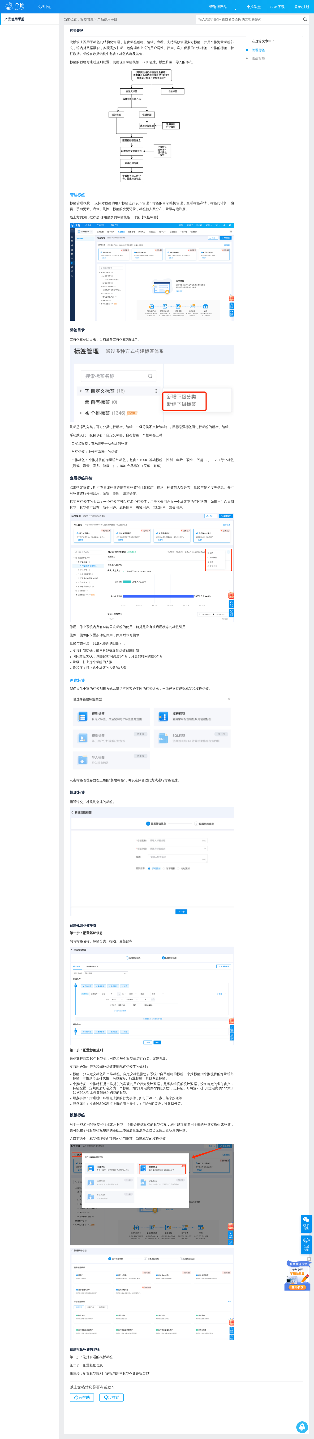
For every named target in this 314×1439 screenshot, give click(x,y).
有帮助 (82, 1397)
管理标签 (258, 50)
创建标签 (258, 58)
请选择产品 (218, 7)
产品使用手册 (14, 19)
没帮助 (111, 1397)
